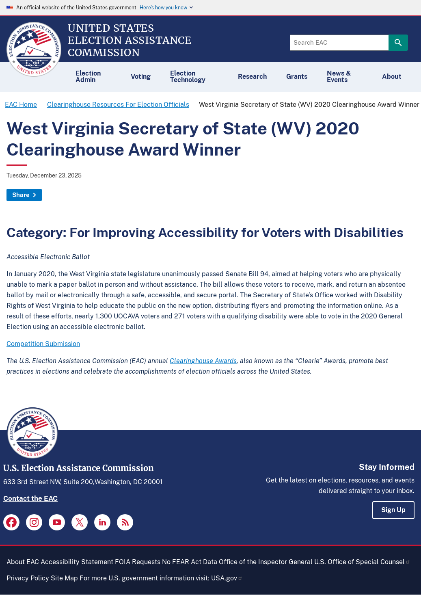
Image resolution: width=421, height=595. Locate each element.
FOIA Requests (137, 562)
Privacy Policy (27, 578)
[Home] (33, 73)
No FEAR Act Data (189, 562)
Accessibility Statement (77, 562)
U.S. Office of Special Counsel (362, 562)
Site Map (64, 578)
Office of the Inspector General (266, 562)
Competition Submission (43, 344)
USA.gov (227, 578)
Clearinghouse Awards (203, 361)
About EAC (22, 562)
